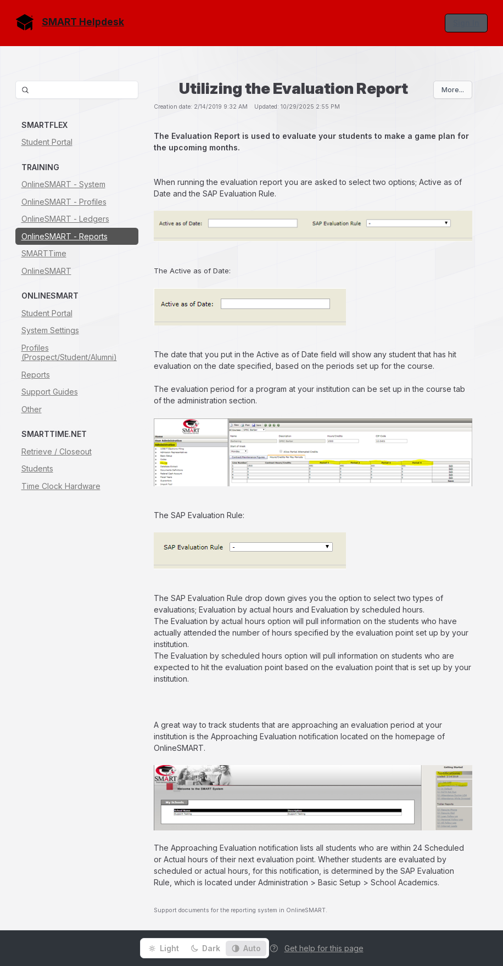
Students (37, 468)
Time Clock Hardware (60, 486)
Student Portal (46, 142)
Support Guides (49, 391)
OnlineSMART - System (63, 184)
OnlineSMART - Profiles (64, 201)
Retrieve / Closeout (56, 451)
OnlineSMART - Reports (64, 236)
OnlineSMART (46, 271)
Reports (35, 374)
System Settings (50, 330)
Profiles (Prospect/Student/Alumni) (69, 352)
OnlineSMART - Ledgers (65, 218)
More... (452, 90)
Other (31, 409)
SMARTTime (43, 253)
